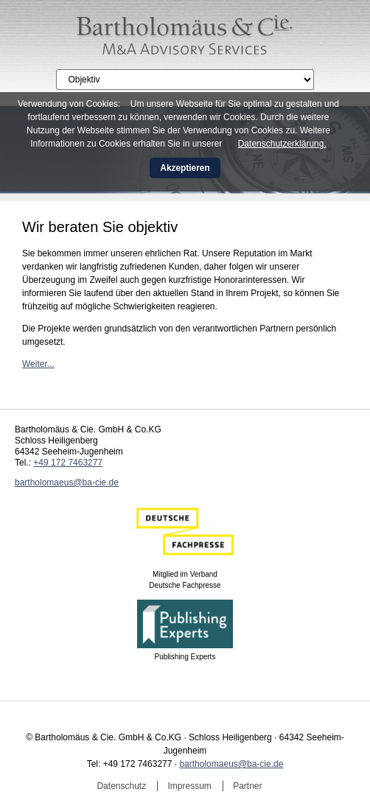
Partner (247, 786)
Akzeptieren (184, 168)
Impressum (190, 786)
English (342, 74)
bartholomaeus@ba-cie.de (67, 482)
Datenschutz (121, 786)
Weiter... (38, 364)
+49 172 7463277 (67, 462)
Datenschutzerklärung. (282, 143)
